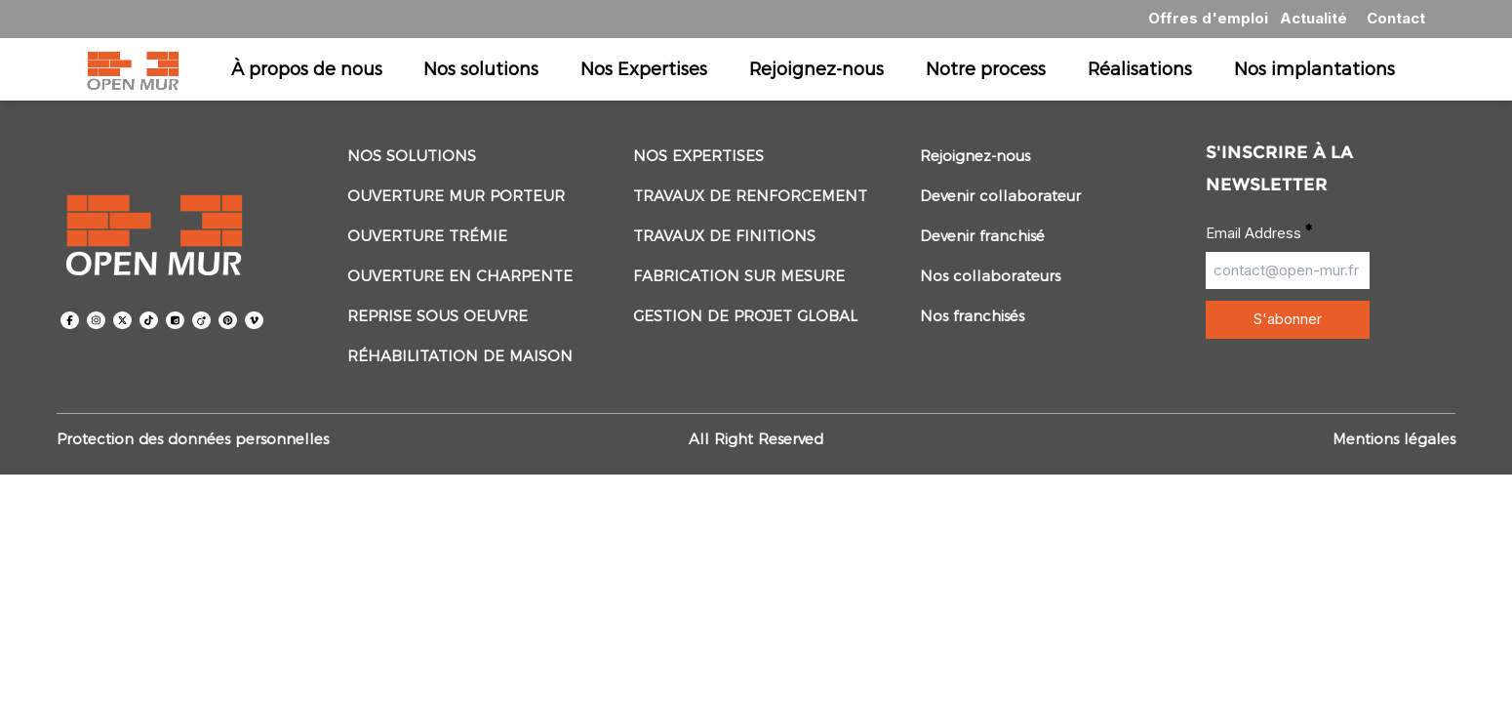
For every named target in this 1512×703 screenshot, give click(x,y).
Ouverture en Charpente (460, 276)
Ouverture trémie (427, 236)
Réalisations (1140, 69)
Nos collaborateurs (990, 276)
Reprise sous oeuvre (437, 316)
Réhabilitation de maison (460, 356)
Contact (1396, 18)
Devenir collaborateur (1000, 195)
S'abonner (1287, 319)
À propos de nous (306, 69)
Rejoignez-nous (816, 69)
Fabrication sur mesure (739, 276)
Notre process (986, 69)
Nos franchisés (972, 316)
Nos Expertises (643, 69)
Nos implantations (1314, 69)
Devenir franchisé (982, 236)
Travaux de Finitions (724, 236)
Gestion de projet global (745, 316)
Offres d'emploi (1208, 18)
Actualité (1313, 18)
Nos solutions (480, 69)
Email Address (1259, 232)
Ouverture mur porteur (456, 195)
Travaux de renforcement (750, 195)
